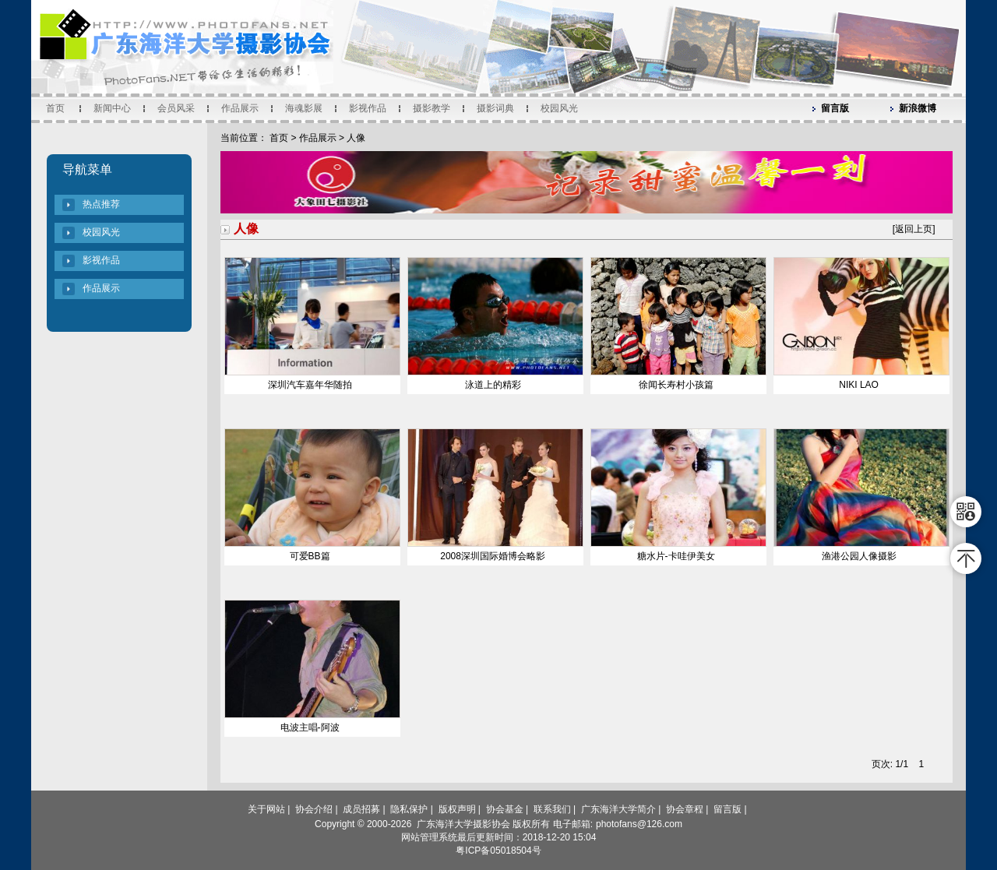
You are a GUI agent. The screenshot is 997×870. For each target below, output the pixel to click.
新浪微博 (917, 108)
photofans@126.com (639, 824)
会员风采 (176, 108)
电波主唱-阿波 (310, 727)
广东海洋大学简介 (618, 809)
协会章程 (684, 809)
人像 (356, 137)
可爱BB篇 (310, 556)
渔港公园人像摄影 (859, 556)
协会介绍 (314, 809)
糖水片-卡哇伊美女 (676, 556)
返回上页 (913, 229)
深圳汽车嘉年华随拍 (310, 384)
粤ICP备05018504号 (498, 850)
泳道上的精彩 (493, 384)
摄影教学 (431, 108)
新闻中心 (112, 108)
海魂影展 (303, 108)
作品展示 (240, 108)
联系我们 (552, 809)
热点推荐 (101, 204)
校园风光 (559, 108)
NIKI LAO (859, 384)
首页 (55, 108)
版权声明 (457, 809)
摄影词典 (495, 108)
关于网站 (266, 809)
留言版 (835, 108)
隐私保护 (409, 809)
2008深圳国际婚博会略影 (492, 556)
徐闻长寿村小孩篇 (676, 384)
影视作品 (367, 108)
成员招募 (361, 809)
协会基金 (504, 809)
